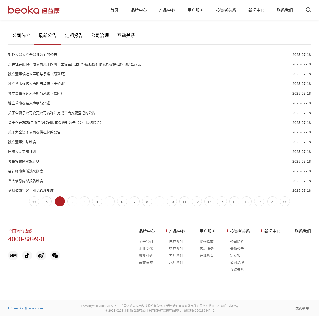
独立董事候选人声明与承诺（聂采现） (38, 73)
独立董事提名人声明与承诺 (29, 102)
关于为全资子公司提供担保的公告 (34, 131)
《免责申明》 (302, 308)
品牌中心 (147, 231)
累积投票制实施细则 (24, 161)
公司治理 (100, 35)
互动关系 (126, 35)
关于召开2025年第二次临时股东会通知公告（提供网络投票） (55, 122)
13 (209, 201)
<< (34, 201)
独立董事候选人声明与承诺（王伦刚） (38, 83)
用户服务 (208, 231)
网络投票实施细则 (22, 151)
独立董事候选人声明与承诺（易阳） (36, 93)
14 (222, 201)
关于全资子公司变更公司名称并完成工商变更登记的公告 (51, 112)
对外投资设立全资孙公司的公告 (32, 54)
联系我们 (303, 231)
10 (172, 201)
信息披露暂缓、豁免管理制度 (31, 190)
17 (259, 201)
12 (197, 201)
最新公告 (48, 35)
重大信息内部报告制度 (25, 180)
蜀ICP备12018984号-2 (199, 310)
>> (285, 201)
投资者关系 (240, 231)
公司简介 (21, 35)
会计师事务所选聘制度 (25, 170)
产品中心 (177, 231)
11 (184, 201)
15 (234, 201)
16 (247, 201)
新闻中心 (272, 231)
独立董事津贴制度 (22, 141)
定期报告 (74, 35)
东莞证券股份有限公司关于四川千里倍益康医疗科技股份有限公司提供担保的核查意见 (74, 64)
